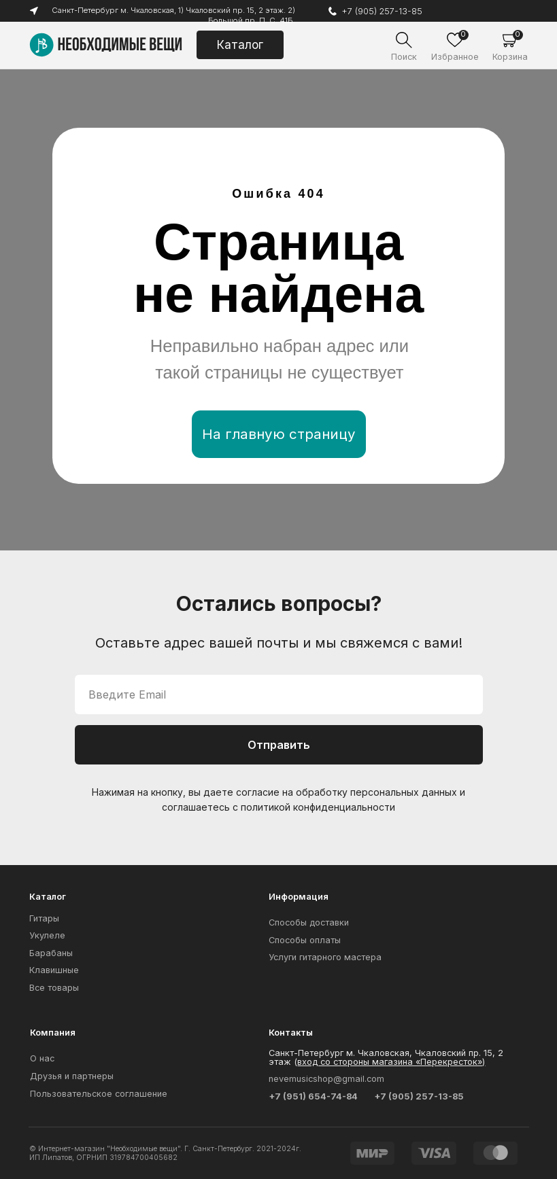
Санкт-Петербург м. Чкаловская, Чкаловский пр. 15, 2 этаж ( (386, 1057)
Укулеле (47, 935)
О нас (42, 1058)
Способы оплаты (305, 940)
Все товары (54, 988)
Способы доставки (309, 922)
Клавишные (54, 970)
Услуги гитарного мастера (325, 957)
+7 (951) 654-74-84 (313, 1096)
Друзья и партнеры (72, 1076)
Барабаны (51, 953)
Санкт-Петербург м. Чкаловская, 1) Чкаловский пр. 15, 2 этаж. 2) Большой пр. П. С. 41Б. (171, 15)
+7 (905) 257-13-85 (381, 11)
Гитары (44, 918)
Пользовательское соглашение (98, 1094)
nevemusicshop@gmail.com (326, 1079)
